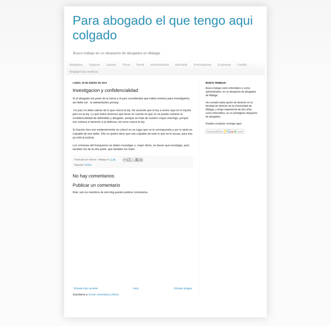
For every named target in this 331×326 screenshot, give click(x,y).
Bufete (88, 165)
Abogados (76, 64)
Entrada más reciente (86, 288)
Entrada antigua (183, 288)
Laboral (111, 64)
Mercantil (181, 64)
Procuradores (202, 64)
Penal (140, 64)
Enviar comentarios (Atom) (104, 294)
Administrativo (159, 64)
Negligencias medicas (83, 71)
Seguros (94, 64)
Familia (242, 64)
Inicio (136, 288)
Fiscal (126, 64)
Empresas (224, 64)
